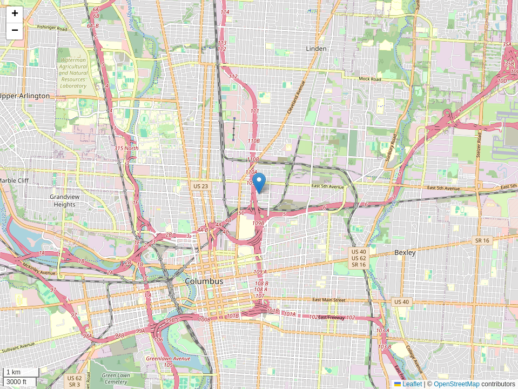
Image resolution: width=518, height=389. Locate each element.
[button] (259, 183)
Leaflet (408, 384)
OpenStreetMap (457, 384)
